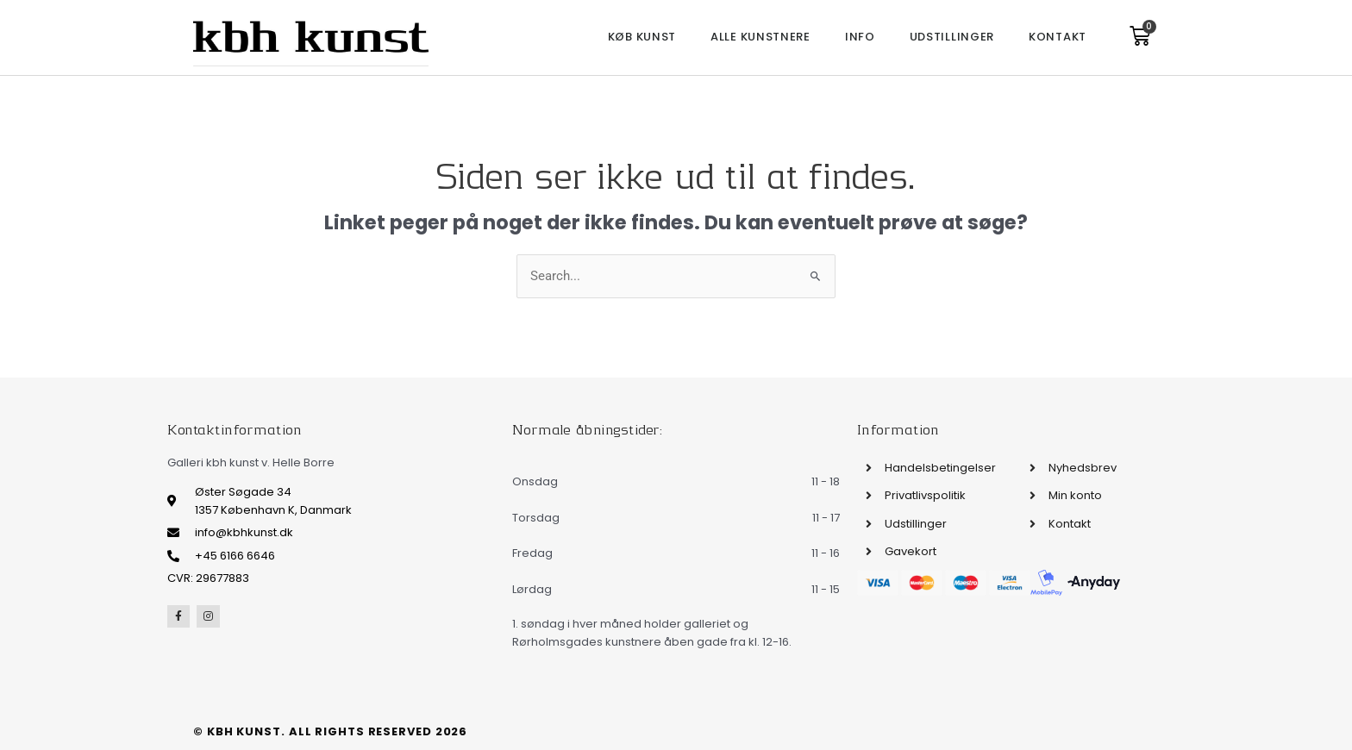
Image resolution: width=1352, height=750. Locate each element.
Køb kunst (642, 36)
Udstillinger (952, 36)
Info (860, 36)
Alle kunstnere (760, 36)
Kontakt (1057, 36)
